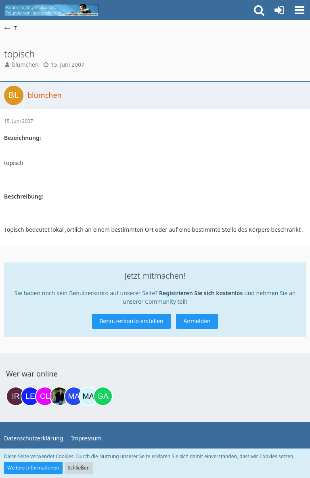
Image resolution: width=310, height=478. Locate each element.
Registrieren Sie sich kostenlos (201, 293)
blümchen (25, 64)
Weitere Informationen (33, 467)
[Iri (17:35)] (15, 396)
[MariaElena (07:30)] (88, 396)
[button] (299, 10)
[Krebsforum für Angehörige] (51, 10)
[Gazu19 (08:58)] (103, 396)
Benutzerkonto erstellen (131, 321)
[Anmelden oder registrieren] (279, 10)
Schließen (79, 467)
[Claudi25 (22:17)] (44, 396)
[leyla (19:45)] (30, 396)
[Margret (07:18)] (74, 396)
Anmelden (196, 321)
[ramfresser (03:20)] (59, 396)
